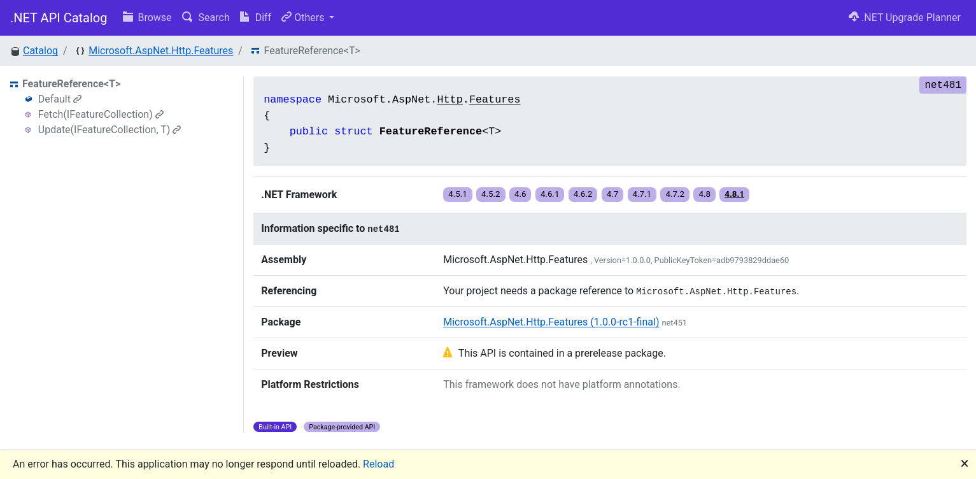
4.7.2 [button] (674, 194)
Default (59, 99)
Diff (255, 17)
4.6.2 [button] (583, 194)
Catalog (40, 51)
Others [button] (304, 17)
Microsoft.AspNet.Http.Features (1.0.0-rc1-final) (551, 322)
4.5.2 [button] (490, 194)
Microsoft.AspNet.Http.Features (160, 51)
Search (206, 17)
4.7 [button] (613, 194)
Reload (378, 464)
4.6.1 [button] (550, 194)
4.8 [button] (704, 194)
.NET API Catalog (59, 17)
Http (449, 100)
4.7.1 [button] (642, 194)
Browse (147, 17)
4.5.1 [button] (457, 194)
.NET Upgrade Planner (905, 17)
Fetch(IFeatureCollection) (101, 114)
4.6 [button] (520, 194)
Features (495, 100)
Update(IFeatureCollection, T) (109, 130)
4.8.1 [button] (734, 194)
